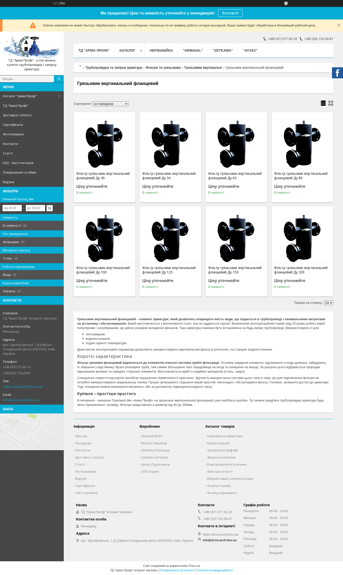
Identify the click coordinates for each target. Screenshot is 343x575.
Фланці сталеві (218, 485)
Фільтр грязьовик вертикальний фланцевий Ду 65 (235, 175)
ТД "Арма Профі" (15, 105)
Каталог (127, 50)
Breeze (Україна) (154, 443)
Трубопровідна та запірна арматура (113, 68)
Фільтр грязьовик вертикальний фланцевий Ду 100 (103, 270)
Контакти (230, 13)
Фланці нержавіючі (222, 493)
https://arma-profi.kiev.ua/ (22, 386)
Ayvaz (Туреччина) (155, 464)
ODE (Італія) (150, 471)
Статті (8, 153)
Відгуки (8, 182)
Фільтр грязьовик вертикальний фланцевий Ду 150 (235, 270)
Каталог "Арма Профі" (20, 96)
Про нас (81, 436)
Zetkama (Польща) (155, 450)
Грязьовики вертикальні (203, 68)
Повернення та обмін (20, 172)
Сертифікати (13, 124)
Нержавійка (161, 50)
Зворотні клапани (221, 457)
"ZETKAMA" (223, 50)
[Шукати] (59, 78)
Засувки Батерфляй (222, 450)
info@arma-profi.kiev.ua (21, 400)
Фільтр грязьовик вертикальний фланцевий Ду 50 (169, 175)
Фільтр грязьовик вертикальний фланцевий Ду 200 (301, 270)
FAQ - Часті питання (18, 163)
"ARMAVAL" (193, 50)
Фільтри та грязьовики (163, 68)
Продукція (83, 443)
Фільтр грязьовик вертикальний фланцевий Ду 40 (103, 175)
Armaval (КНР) (151, 436)
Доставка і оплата (17, 115)
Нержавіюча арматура (225, 436)
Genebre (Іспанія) (154, 457)
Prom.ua (194, 566)
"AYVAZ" (250, 50)
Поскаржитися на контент (176, 570)
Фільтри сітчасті (219, 471)
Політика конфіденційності (215, 570)
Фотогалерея (13, 134)
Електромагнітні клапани (226, 464)
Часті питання (86, 493)
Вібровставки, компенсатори (230, 478)
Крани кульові (218, 443)
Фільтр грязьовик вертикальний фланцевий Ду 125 (169, 270)
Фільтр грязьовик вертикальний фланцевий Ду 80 (301, 175)
